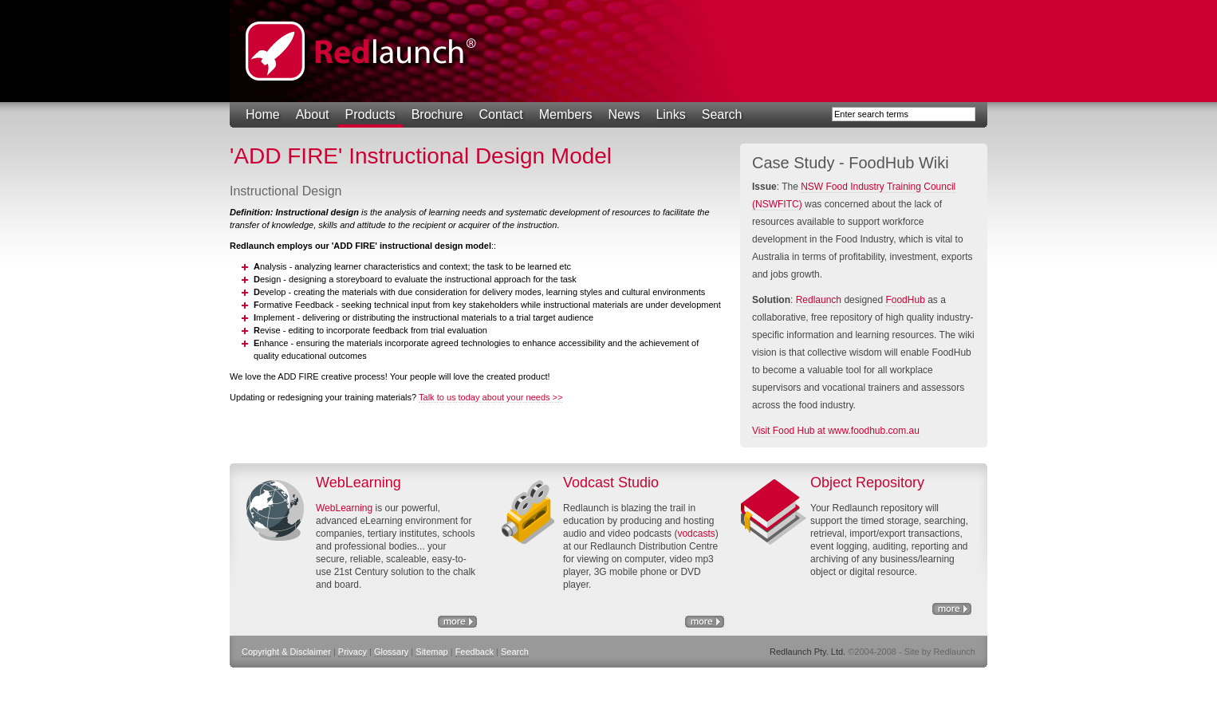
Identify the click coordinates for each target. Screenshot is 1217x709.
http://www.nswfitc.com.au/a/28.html (704, 622)
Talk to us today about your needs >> (490, 397)
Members (566, 114)
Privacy (352, 651)
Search (722, 114)
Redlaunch (818, 299)
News (624, 114)
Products (370, 114)
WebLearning (344, 508)
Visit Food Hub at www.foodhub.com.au (836, 430)
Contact (501, 114)
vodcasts (696, 533)
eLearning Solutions (457, 622)
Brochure (437, 114)
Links (670, 114)
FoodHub (904, 299)
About (312, 114)
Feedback (474, 651)
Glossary (391, 651)
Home (263, 114)
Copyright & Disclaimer (286, 651)
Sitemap (431, 651)
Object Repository (951, 609)
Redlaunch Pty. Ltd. (361, 51)
